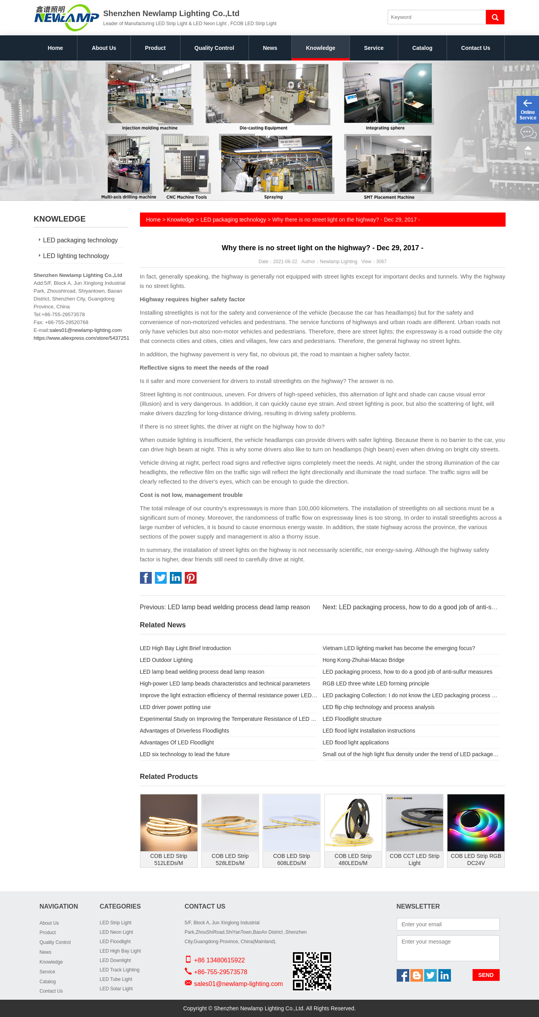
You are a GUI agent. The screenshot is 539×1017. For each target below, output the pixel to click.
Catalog (422, 48)
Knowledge (320, 48)
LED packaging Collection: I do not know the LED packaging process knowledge (411, 695)
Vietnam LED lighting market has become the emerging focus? (399, 648)
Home (55, 48)
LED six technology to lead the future (185, 754)
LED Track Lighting (120, 970)
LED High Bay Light (120, 951)
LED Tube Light (116, 979)
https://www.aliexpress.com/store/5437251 (82, 338)
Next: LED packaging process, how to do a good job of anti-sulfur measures (427, 607)
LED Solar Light (116, 988)
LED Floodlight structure (352, 719)
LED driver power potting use (175, 707)
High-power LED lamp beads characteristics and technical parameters (225, 683)
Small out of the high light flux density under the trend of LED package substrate (411, 754)
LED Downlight (115, 960)
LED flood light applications (356, 742)
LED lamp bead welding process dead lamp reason (202, 672)
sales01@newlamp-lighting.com (86, 330)
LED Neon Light (116, 932)
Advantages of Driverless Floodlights (184, 730)
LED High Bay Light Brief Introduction (185, 648)
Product (155, 48)
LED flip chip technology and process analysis (379, 707)
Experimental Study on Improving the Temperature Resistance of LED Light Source (228, 719)
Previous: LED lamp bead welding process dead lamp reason (225, 607)
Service (374, 48)
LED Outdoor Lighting (166, 660)
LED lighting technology (76, 256)
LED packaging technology (80, 240)
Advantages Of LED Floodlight (177, 742)
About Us (104, 48)
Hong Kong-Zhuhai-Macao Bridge (364, 660)
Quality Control (214, 48)
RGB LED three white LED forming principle (376, 683)
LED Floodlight (115, 941)
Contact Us (475, 48)
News (270, 48)
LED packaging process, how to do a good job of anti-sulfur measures (408, 672)
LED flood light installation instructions (369, 730)
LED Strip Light (116, 922)
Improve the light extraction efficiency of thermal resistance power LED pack (228, 695)
